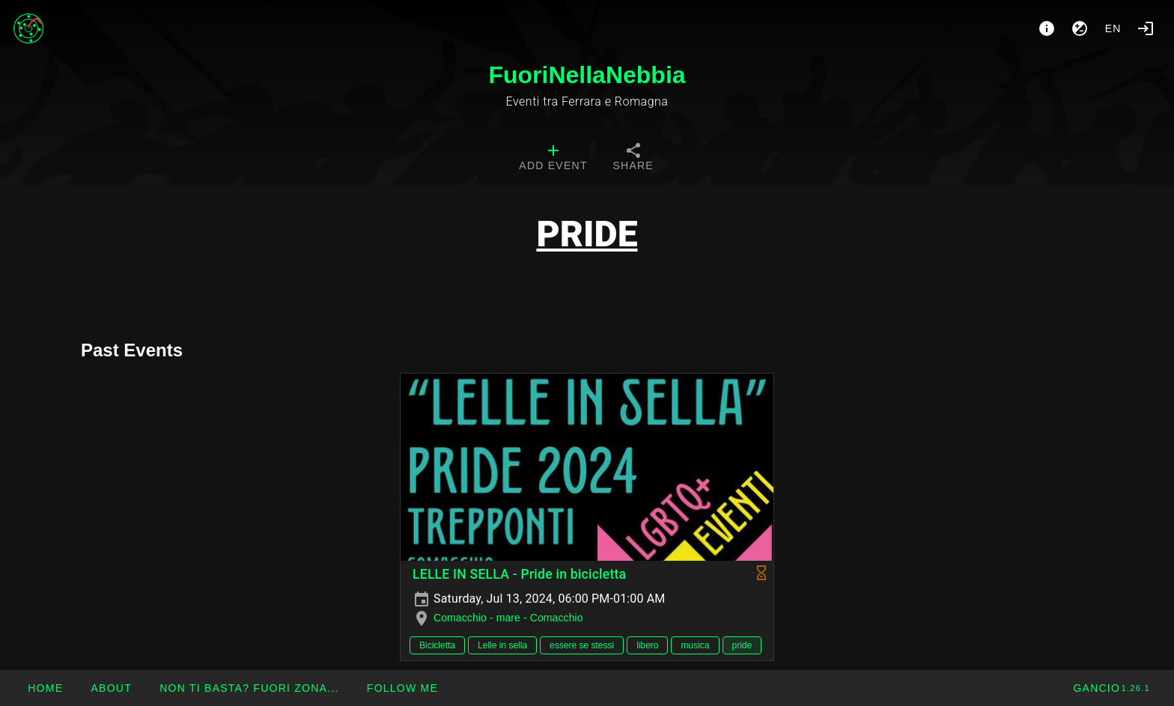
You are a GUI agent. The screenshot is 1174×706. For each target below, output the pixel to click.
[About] (1046, 28)
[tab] (553, 159)
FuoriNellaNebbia (586, 74)
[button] (249, 688)
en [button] (1113, 28)
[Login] (1145, 28)
